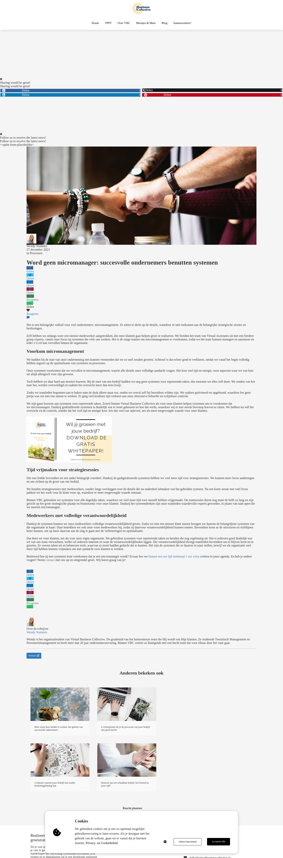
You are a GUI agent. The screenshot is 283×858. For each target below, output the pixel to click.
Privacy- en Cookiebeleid (102, 843)
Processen (36, 253)
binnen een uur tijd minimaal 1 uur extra (174, 556)
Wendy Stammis (37, 246)
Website (33, 655)
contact (50, 560)
